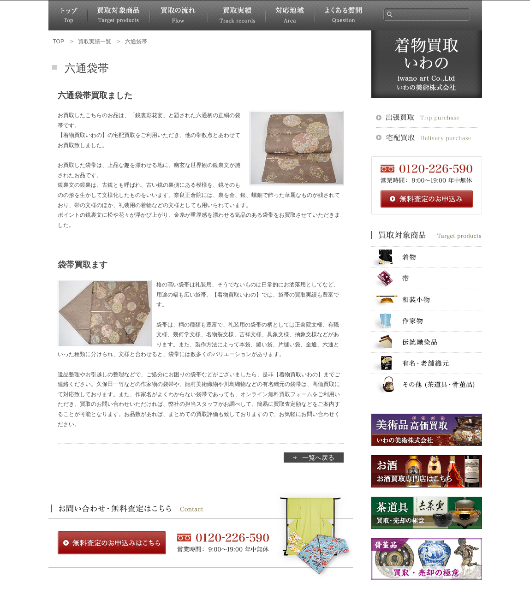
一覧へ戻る (318, 457)
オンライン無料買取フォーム (276, 394)
